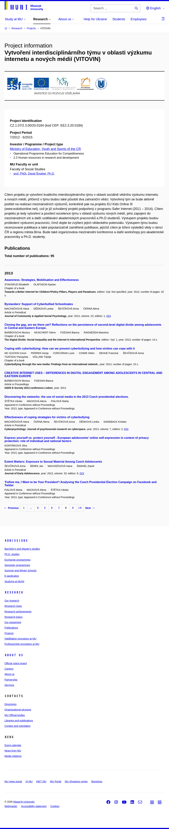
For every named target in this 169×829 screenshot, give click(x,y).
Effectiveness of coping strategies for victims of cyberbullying (46, 417)
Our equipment (12, 622)
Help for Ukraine (95, 19)
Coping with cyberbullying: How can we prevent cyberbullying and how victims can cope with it (69, 348)
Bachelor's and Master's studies (22, 548)
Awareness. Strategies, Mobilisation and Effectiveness (41, 279)
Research (13, 592)
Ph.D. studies (11, 554)
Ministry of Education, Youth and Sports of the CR (45, 149)
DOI (108, 316)
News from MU (12, 750)
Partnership (10, 679)
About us (13, 655)
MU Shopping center (76, 781)
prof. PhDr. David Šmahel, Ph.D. (34, 173)
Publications (11, 627)
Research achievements (17, 611)
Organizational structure (17, 709)
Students (118, 19)
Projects (9, 633)
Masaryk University (23, 801)
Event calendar (12, 745)
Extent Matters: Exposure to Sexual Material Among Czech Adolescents (53, 461)
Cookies (54, 806)
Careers (8, 668)
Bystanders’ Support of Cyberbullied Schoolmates (38, 304)
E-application (11, 575)
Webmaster (10, 806)
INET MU (41, 781)
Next (89, 508)
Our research (11, 600)
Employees (139, 19)
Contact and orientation (17, 726)
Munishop (96, 781)
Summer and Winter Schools (20, 570)
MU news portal (13, 781)
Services (9, 685)
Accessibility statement (34, 806)
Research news (13, 606)
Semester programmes (17, 565)
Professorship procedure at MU (21, 644)
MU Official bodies (14, 715)
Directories (10, 704)
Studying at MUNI (14, 581)
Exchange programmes (17, 559)
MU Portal (55, 781)
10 (80, 507)
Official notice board (15, 663)
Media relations (13, 756)
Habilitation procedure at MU (20, 638)
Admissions (16, 541)
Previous (11, 508)
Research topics (13, 617)
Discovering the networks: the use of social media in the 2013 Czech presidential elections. (66, 396)
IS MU (29, 781)
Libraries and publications (18, 720)
